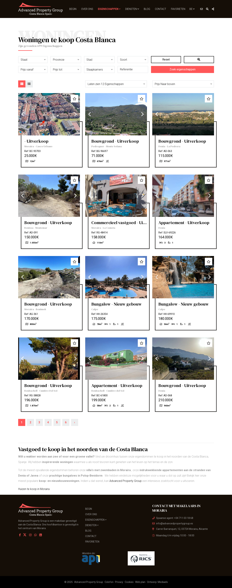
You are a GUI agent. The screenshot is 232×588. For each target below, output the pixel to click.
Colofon (109, 582)
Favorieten (178, 9)
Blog (147, 9)
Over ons (87, 9)
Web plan (140, 582)
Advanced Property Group (125, 481)
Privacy (119, 582)
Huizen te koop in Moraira (34, 489)
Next (75, 114)
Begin (72, 9)
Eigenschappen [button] (109, 9)
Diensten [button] (132, 9)
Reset (166, 59)
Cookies (129, 582)
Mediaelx (163, 582)
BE (192, 9)
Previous (22, 114)
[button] (116, 83)
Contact (160, 9)
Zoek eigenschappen (182, 69)
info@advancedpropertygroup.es (172, 523)
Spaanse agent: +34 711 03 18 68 (172, 518)
